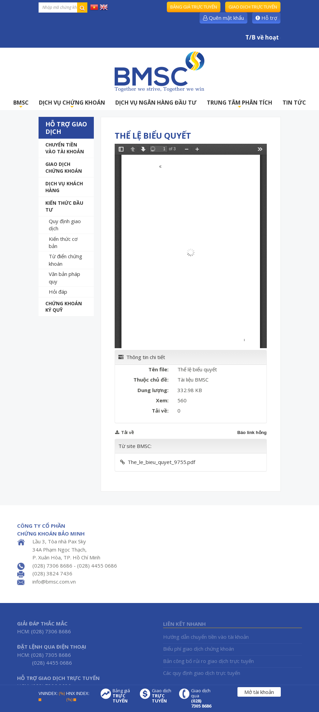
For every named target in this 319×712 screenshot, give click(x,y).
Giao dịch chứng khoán (63, 167)
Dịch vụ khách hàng (64, 187)
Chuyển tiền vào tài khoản (64, 148)
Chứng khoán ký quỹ (63, 306)
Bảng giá (123, 695)
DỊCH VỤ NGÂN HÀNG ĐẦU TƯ (156, 102)
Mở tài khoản (259, 691)
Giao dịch (162, 695)
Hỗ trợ (266, 17)
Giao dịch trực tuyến (253, 7)
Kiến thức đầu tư (64, 206)
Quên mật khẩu (223, 17)
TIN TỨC (294, 102)
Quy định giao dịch (65, 225)
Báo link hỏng (252, 432)
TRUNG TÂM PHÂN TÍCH (239, 104)
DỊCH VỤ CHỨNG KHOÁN (72, 104)
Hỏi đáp (58, 291)
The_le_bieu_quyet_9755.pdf (161, 462)
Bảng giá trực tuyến (193, 7)
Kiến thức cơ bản (63, 242)
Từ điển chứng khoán (65, 260)
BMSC (21, 104)
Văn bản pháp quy (64, 277)
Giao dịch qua (201, 698)
